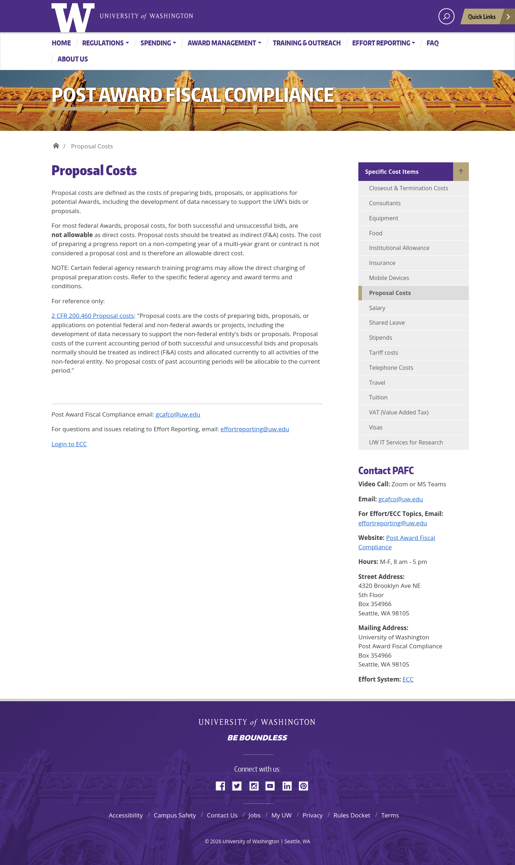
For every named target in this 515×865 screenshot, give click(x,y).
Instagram (256, 784)
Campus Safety (175, 815)
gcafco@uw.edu (400, 499)
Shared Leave (387, 322)
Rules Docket (352, 815)
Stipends (380, 337)
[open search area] (446, 16)
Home (61, 42)
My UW (281, 815)
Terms (390, 815)
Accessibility (126, 815)
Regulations (103, 42)
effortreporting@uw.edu (392, 523)
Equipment (383, 218)
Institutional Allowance (399, 248)
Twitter (239, 784)
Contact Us (222, 815)
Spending (156, 42)
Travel (377, 383)
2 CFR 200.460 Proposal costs (93, 315)
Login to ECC (69, 444)
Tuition (378, 397)
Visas (376, 427)
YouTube (272, 784)
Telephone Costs (391, 368)
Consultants (385, 203)
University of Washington (75, 16)
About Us (73, 58)
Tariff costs (383, 353)
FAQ (433, 42)
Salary (377, 308)
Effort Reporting (381, 42)
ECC (408, 679)
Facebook (223, 784)
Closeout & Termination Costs (408, 188)
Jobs (254, 815)
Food (375, 233)
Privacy (313, 815)
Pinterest (306, 784)
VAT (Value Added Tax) (398, 412)
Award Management (222, 42)
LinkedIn (289, 784)
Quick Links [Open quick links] (489, 18)
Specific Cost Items (391, 172)
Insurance (382, 263)
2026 (215, 841)
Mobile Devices (389, 278)
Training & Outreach (307, 42)
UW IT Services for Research (406, 442)
